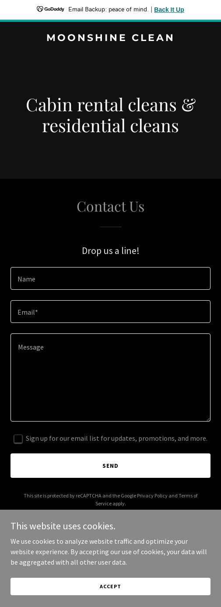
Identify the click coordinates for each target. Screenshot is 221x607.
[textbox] (110, 278)
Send (110, 466)
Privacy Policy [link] (152, 495)
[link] (110, 38)
